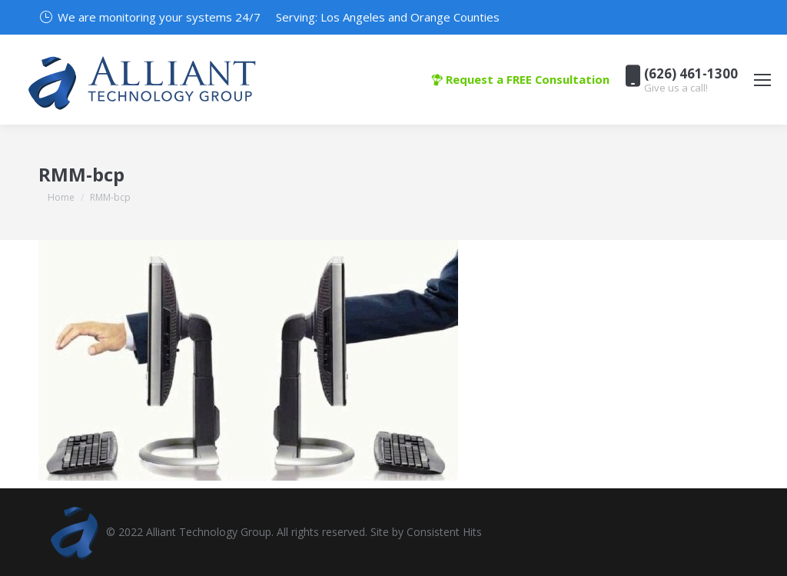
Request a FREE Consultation (520, 79)
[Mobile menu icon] (762, 80)
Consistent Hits (444, 531)
